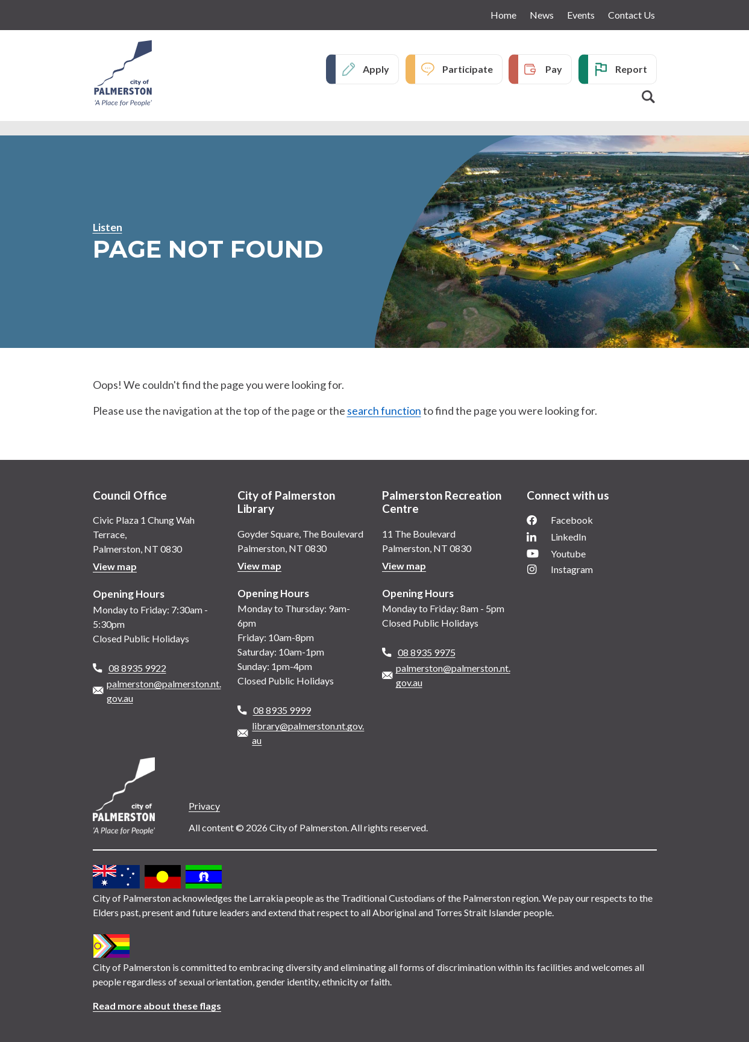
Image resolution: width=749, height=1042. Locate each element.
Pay (553, 69)
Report (631, 69)
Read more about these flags (157, 1005)
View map (115, 566)
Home (503, 14)
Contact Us (631, 14)
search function (384, 410)
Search (648, 96)
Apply (376, 69)
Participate (467, 69)
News (542, 14)
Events (581, 14)
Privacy (204, 805)
